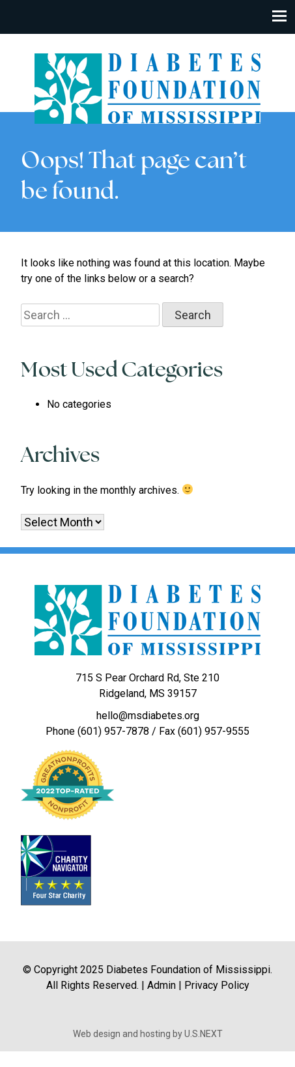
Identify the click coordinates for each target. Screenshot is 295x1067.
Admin (161, 985)
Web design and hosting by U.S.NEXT (148, 1034)
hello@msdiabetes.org (147, 715)
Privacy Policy (216, 985)
